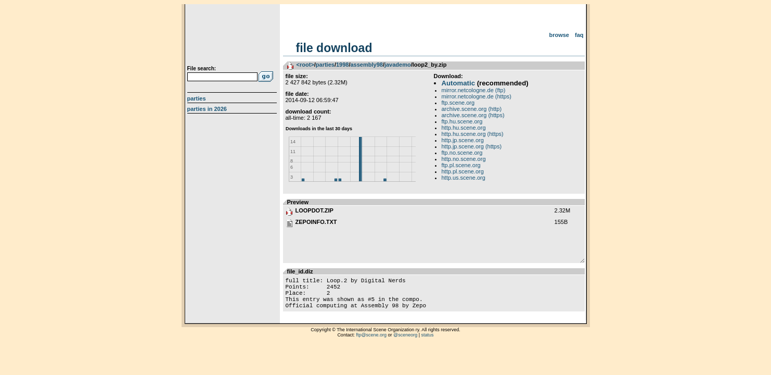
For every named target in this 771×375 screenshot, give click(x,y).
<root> (305, 64)
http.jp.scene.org (463, 140)
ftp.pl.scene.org (461, 165)
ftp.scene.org (458, 102)
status (427, 342)
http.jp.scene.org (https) (472, 146)
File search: (201, 68)
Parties (196, 98)
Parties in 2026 (207, 109)
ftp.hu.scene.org (462, 121)
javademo (397, 64)
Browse (559, 35)
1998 (342, 64)
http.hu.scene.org (464, 127)
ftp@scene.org (371, 342)
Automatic (458, 83)
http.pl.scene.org (463, 171)
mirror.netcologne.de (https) (477, 96)
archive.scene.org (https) (473, 115)
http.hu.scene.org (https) (473, 134)
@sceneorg (405, 342)
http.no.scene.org (464, 159)
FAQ (579, 35)
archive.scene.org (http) (472, 109)
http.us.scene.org (463, 177)
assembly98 (366, 64)
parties (325, 64)
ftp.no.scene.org (462, 152)
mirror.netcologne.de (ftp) (474, 90)
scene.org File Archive (233, 36)
